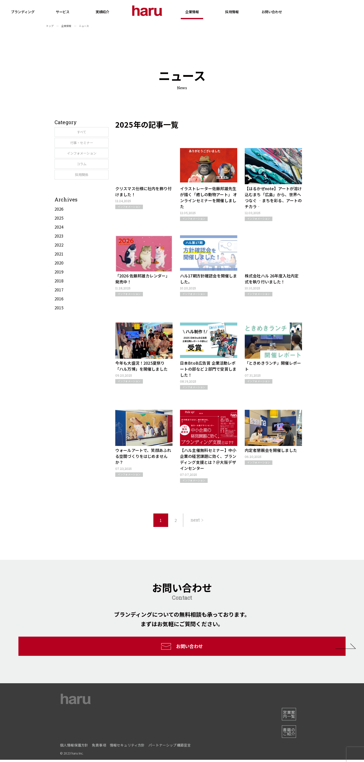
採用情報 (267, 16)
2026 (59, 231)
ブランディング (57, 11)
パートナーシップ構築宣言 (169, 747)
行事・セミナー (77, 148)
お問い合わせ (306, 11)
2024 (59, 249)
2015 (59, 330)
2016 (59, 321)
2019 (59, 294)
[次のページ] (197, 520)
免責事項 (99, 747)
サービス (97, 16)
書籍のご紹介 (286, 736)
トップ (50, 26)
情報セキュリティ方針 (127, 747)
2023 (59, 258)
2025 (59, 240)
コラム (77, 180)
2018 (59, 303)
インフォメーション (77, 164)
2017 (59, 312)
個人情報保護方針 (74, 747)
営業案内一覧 (286, 722)
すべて (77, 132)
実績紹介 (137, 11)
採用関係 (77, 196)
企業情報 (227, 16)
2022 (59, 267)
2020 (59, 285)
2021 (59, 276)
